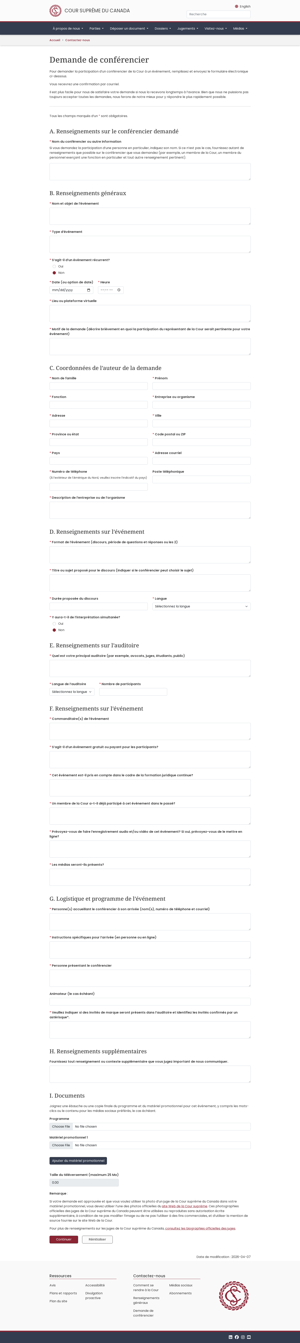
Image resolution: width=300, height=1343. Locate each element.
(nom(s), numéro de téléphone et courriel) (130, 909)
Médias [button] (239, 28)
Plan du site (58, 1301)
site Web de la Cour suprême (184, 1206)
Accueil (55, 40)
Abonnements (180, 1293)
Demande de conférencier (143, 1313)
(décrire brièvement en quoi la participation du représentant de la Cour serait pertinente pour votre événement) (150, 331)
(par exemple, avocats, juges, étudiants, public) (118, 656)
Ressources (60, 1276)
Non (61, 272)
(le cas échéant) (72, 994)
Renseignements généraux (146, 1300)
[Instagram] (243, 1337)
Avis (53, 1285)
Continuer (64, 1239)
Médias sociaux (180, 1285)
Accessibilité (95, 1285)
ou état (65, 434)
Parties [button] (95, 28)
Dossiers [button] (162, 28)
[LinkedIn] (230, 1337)
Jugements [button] (186, 28)
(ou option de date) (72, 282)
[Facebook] (237, 1337)
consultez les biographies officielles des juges (200, 1228)
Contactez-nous (77, 40)
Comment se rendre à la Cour (146, 1287)
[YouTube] (249, 1337)
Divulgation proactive (94, 1295)
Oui (60, 266)
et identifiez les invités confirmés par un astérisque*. (144, 1015)
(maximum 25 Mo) (84, 1175)
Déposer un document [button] (128, 28)
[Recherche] (218, 14)
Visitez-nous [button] (214, 28)
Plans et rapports (63, 1293)
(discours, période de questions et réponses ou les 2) (114, 542)
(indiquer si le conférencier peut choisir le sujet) (122, 570)
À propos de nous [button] (67, 28)
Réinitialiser (97, 1239)
